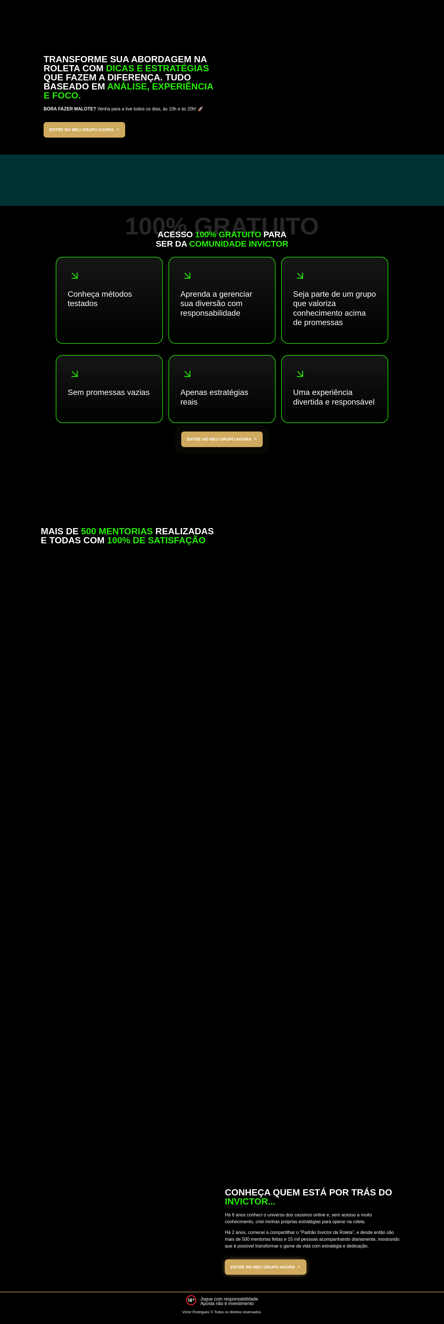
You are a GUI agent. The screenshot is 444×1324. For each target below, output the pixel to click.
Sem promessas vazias (109, 393)
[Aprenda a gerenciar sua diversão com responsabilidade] (187, 277)
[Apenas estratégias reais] (187, 375)
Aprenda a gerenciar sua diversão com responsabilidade (216, 305)
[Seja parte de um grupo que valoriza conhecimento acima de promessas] (300, 277)
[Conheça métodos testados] (75, 277)
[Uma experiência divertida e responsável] (300, 375)
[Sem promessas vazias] (75, 375)
